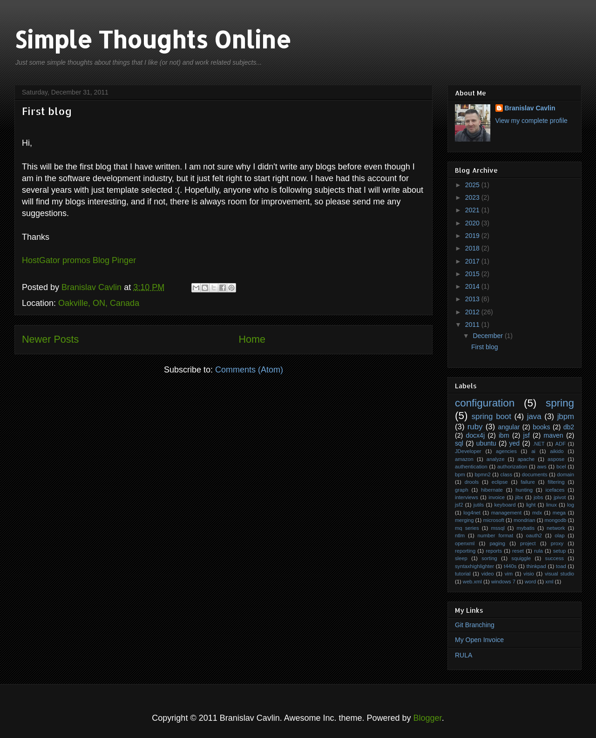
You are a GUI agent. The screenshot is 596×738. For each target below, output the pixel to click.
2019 (473, 235)
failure (528, 482)
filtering (556, 482)
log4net (472, 512)
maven (553, 435)
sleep (461, 558)
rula (538, 551)
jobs (538, 497)
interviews (466, 497)
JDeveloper (468, 451)
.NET (538, 444)
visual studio (559, 573)
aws (542, 466)
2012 (473, 312)
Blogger (427, 718)
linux (551, 505)
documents (535, 474)
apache (526, 459)
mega (559, 512)
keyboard (505, 505)
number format (496, 535)
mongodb (556, 520)
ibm (504, 435)
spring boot (491, 416)
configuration (485, 403)
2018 (473, 248)
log (570, 505)
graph (461, 490)
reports (494, 551)
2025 (473, 185)
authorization (512, 466)
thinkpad (536, 566)
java (534, 416)
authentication (471, 466)
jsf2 (459, 505)
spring (560, 403)
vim (509, 573)
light (531, 505)
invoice (496, 497)
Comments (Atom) (249, 369)
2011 (473, 324)
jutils (479, 505)
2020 (473, 223)
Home (251, 339)
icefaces (554, 490)
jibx (519, 497)
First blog (47, 110)
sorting (489, 558)
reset (518, 551)
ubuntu (486, 443)
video (487, 573)
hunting (524, 490)
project (528, 543)
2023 (473, 197)
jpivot (560, 497)
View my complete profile (531, 120)
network (556, 528)
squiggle (521, 558)
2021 (473, 210)
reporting (465, 551)
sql (459, 443)
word (530, 581)
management (506, 512)
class (507, 474)
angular (509, 427)
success (554, 558)
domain (565, 474)
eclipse (500, 482)
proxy (557, 543)
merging (464, 520)
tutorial (463, 573)
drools (472, 482)
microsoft (493, 520)
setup (559, 551)
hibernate (492, 490)
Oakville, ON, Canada (98, 303)
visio (528, 573)
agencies (506, 451)
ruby (475, 426)
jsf (526, 435)
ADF (560, 444)
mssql (497, 528)
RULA (463, 655)
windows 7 (503, 581)
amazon (464, 459)
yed (514, 443)
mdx (537, 512)
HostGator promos (56, 260)
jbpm (565, 416)
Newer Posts (50, 339)
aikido (556, 451)
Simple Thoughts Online (152, 39)
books (541, 427)
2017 (473, 261)
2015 (473, 274)
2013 (473, 299)
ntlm (460, 535)
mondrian (524, 520)
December (488, 335)
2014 (473, 286)
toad (561, 566)
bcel (561, 466)
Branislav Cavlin (92, 287)
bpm (460, 474)
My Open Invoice (479, 639)
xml (549, 581)
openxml (464, 543)
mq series (467, 528)
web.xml (472, 581)
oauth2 (534, 535)
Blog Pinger (114, 260)
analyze (496, 459)
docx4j (475, 435)
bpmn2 (483, 474)
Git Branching (474, 625)
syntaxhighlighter (474, 566)
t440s (510, 566)
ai (533, 451)
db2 (568, 427)
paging (497, 543)
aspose (556, 459)
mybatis (526, 528)
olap (559, 535)
